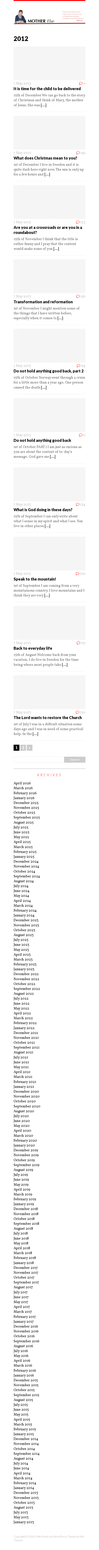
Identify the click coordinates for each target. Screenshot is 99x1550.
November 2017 (26, 1272)
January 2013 (24, 1522)
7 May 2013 (22, 83)
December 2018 (26, 1209)
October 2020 (25, 1101)
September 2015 (26, 1395)
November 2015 (26, 1385)
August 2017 (23, 1287)
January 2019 (24, 1204)
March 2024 (23, 905)
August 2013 (23, 1507)
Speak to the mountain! (35, 579)
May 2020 (22, 1126)
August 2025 (24, 822)
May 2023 (21, 950)
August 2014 (23, 1458)
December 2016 (26, 1326)
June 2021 (21, 1062)
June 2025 (21, 832)
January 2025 (24, 856)
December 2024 (26, 861)
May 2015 (21, 1414)
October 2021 (24, 1042)
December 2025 (26, 803)
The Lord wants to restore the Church (48, 717)
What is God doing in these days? (43, 509)
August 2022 (24, 993)
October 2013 (24, 1502)
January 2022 (24, 1028)
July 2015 (21, 1405)
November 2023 (26, 925)
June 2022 (22, 1003)
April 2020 (22, 1130)
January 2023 (24, 969)
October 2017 (24, 1277)
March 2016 (23, 1365)
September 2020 (27, 1106)
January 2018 (24, 1263)
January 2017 (24, 1321)
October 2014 (24, 1449)
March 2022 (23, 1018)
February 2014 (25, 1483)
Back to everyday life (33, 648)
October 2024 (24, 871)
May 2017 (21, 1302)
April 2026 (22, 783)
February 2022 (25, 1023)
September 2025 (27, 817)
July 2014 (21, 1463)
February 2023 (25, 964)
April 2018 (22, 1248)
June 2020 (22, 1121)
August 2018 (23, 1228)
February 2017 (25, 1317)
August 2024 (24, 881)
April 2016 (22, 1360)
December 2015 (26, 1380)
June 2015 (21, 1409)
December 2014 (26, 1439)
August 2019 (23, 1170)
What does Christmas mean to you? (45, 158)
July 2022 (21, 998)
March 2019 (23, 1194)
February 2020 (25, 1140)
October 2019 (24, 1160)
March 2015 (23, 1424)
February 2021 (25, 1082)
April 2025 (22, 842)
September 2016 (26, 1341)
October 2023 (24, 930)
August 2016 (23, 1346)
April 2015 (22, 1419)
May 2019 (21, 1184)
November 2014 (26, 1444)
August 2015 (23, 1400)
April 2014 (22, 1473)
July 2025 (21, 827)
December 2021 (26, 1033)
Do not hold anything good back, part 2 (49, 371)
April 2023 (22, 954)
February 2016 (25, 1370)
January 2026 (24, 798)
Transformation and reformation (43, 301)
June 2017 (21, 1297)
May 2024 (21, 896)
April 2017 (22, 1307)
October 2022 (24, 984)
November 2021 (26, 1038)
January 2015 (24, 1434)
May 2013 (21, 1517)
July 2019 (21, 1175)
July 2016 (21, 1351)
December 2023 (26, 920)
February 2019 (25, 1199)
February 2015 (25, 1429)
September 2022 (27, 989)
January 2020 (24, 1145)
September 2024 (27, 876)
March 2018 (23, 1253)
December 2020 (26, 1091)
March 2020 (23, 1135)
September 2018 (26, 1223)
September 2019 (26, 1165)
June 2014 (21, 1468)
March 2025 (23, 847)
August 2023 (24, 935)
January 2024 (24, 915)
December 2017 (26, 1268)
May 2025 (21, 837)
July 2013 (21, 1512)
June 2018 (21, 1238)
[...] (43, 105)
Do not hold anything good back (42, 440)
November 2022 (26, 979)
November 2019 (26, 1155)
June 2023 (21, 944)
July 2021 (21, 1057)
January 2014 (24, 1488)
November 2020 (27, 1096)
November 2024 (26, 866)
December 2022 (26, 974)
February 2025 (25, 852)
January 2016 (24, 1375)
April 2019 (22, 1189)
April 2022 (22, 1013)
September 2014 (27, 1453)
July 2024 (21, 886)
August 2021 (23, 1052)
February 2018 (25, 1258)
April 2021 (22, 1072)
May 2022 (21, 1008)
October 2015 (24, 1390)
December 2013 (26, 1493)
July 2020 (21, 1116)
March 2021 (23, 1077)
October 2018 (24, 1219)
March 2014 (23, 1478)
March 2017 (23, 1311)
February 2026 (25, 793)
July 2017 (21, 1292)
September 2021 (26, 1047)
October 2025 (24, 812)
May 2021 (21, 1067)
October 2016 (24, 1336)
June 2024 (22, 891)
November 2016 (26, 1331)
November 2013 (26, 1498)
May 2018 (21, 1243)
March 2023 (23, 959)
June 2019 (21, 1179)
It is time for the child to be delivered (47, 88)
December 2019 (26, 1150)
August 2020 (24, 1111)
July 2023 (21, 940)
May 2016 (21, 1356)
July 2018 (21, 1233)
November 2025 (26, 808)
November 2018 (26, 1214)
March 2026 (23, 788)
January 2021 (24, 1086)
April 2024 (22, 901)
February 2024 (25, 910)
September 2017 (26, 1282)
